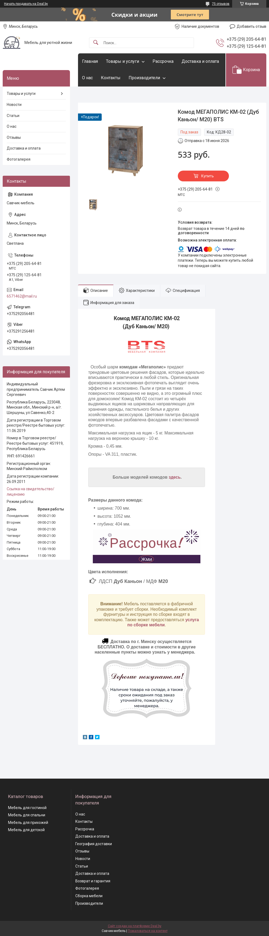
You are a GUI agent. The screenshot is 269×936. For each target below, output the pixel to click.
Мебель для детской (26, 830)
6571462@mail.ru (22, 296)
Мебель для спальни (26, 815)
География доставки (93, 844)
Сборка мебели (88, 896)
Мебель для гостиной (27, 808)
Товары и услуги (122, 61)
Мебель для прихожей (28, 822)
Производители (144, 77)
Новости (14, 104)
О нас (87, 77)
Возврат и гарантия (92, 881)
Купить (207, 176)
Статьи (13, 115)
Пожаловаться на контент (148, 931)
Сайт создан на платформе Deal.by (134, 926)
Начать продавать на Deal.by (26, 4)
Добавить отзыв (251, 26)
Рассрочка (163, 61)
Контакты (111, 77)
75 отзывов (220, 4)
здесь (174, 477)
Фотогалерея (18, 159)
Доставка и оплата (200, 61)
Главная (90, 61)
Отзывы (14, 137)
